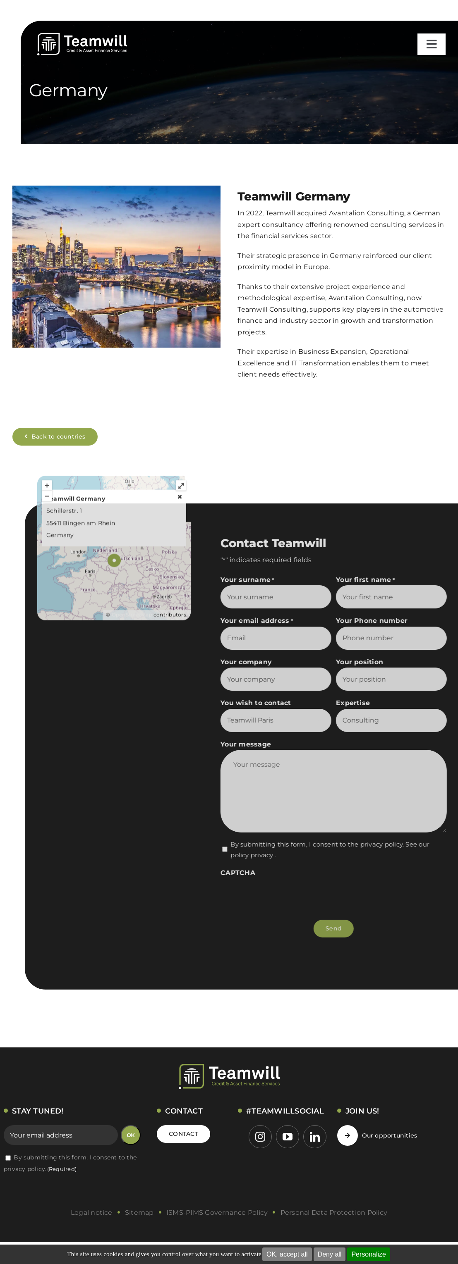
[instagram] (260, 1136)
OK (131, 1135)
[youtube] (287, 1136)
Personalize (368, 1254)
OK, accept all (287, 1254)
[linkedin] (314, 1136)
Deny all (330, 1254)
